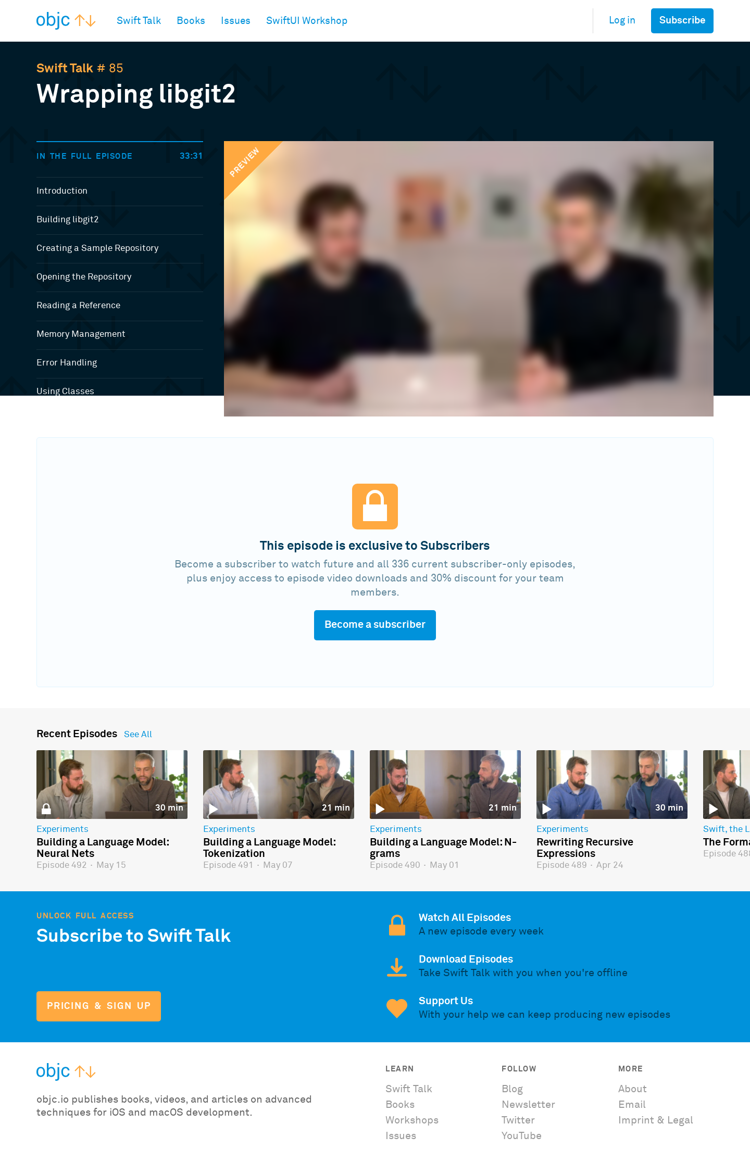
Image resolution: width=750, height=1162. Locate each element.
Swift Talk (64, 68)
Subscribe (682, 21)
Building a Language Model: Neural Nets (102, 848)
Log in (622, 21)
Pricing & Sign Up (99, 1006)
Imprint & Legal (655, 1120)
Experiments (62, 830)
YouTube (522, 1136)
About (632, 1089)
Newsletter (528, 1105)
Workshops (412, 1120)
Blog (512, 1089)
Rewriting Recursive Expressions (584, 848)
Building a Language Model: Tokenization (269, 848)
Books (400, 1105)
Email (632, 1105)
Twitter (518, 1120)
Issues (400, 1136)
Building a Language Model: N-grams (443, 848)
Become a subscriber (375, 625)
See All (138, 735)
